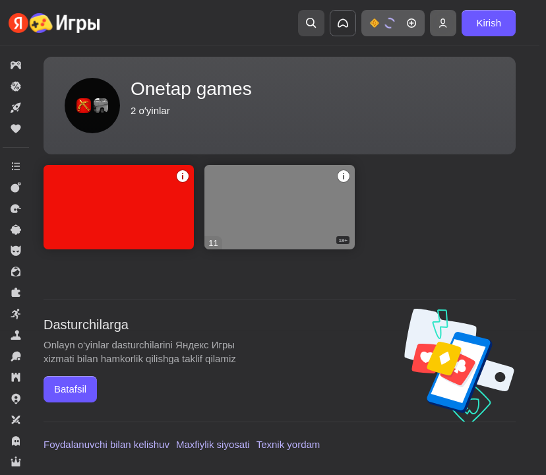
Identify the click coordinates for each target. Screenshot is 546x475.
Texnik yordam (288, 444)
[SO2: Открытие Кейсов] (119, 207)
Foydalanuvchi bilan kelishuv (106, 444)
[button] (393, 23)
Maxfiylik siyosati (213, 444)
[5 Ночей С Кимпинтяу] (279, 207)
